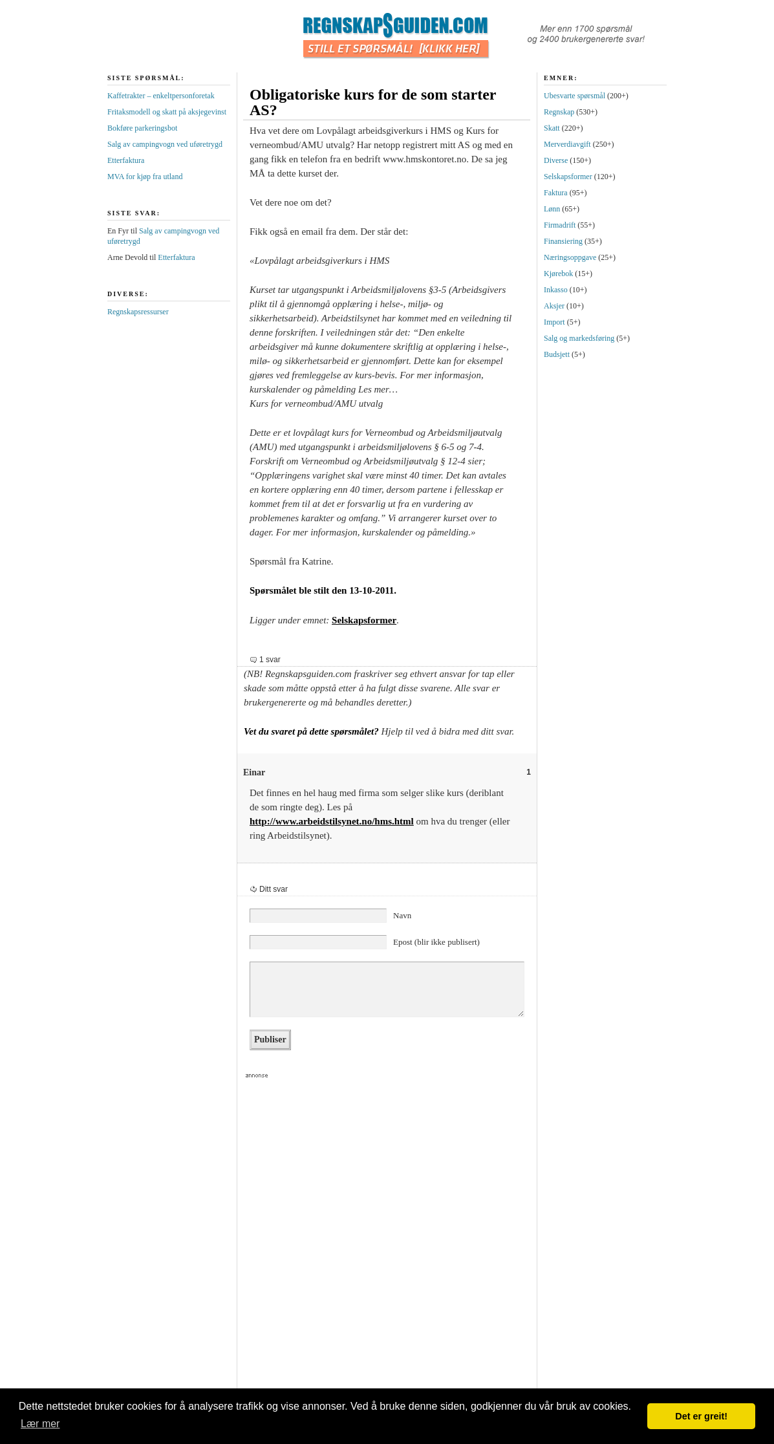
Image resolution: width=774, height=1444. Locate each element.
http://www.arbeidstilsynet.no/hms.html (332, 821)
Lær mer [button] (40, 1423)
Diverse (556, 160)
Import (554, 322)
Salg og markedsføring (579, 338)
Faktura (556, 192)
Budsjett (557, 354)
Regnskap (559, 111)
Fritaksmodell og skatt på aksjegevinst (166, 111)
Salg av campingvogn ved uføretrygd (164, 144)
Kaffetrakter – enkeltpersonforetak (161, 95)
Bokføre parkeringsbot (142, 128)
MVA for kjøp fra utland (144, 176)
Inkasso (556, 289)
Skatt (552, 128)
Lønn (552, 208)
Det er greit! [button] (701, 1416)
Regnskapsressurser (138, 311)
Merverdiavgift (567, 144)
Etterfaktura (125, 160)
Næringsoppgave (570, 257)
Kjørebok (558, 273)
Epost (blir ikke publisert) (436, 942)
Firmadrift (559, 225)
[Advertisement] (249, 1242)
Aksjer (554, 305)
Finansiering (563, 241)
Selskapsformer (364, 620)
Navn (402, 915)
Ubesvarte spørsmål (574, 95)
